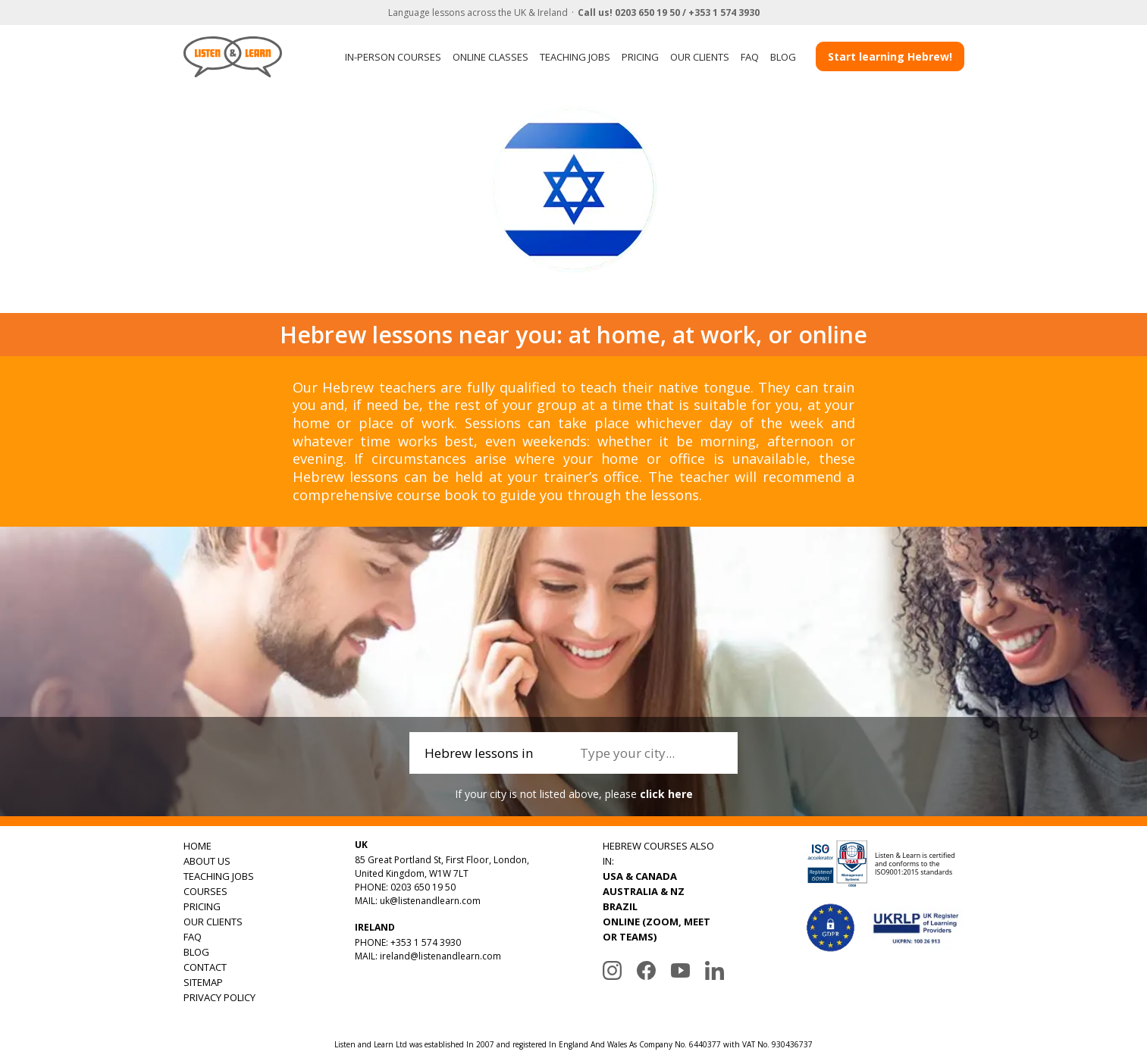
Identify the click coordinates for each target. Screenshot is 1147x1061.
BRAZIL (620, 906)
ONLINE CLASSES (490, 57)
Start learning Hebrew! (890, 56)
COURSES (205, 891)
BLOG (783, 57)
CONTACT (205, 967)
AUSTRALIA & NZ (644, 891)
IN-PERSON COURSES (393, 57)
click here (666, 794)
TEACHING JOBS (575, 57)
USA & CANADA (640, 876)
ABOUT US (206, 861)
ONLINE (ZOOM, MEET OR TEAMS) (656, 929)
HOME (197, 846)
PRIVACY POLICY (219, 997)
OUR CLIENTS (699, 57)
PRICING (640, 57)
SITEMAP (203, 982)
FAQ (750, 57)
